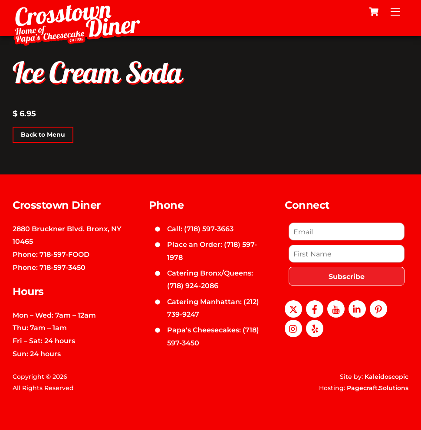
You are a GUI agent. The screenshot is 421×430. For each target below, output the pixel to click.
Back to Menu (43, 134)
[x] (293, 308)
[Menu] (395, 11)
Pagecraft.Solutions (377, 388)
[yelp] (314, 327)
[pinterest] (378, 308)
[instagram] (293, 327)
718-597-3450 (62, 267)
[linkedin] (357, 308)
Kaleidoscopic (386, 377)
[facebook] (314, 308)
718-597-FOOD (64, 254)
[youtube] (336, 308)
